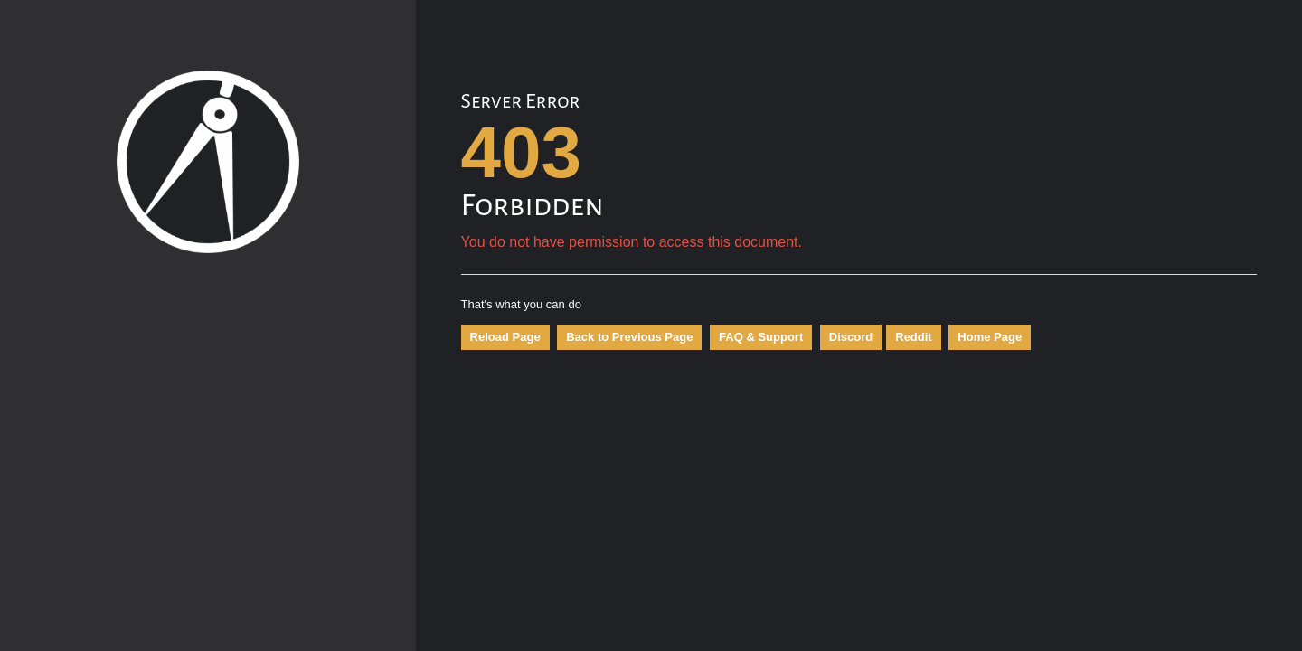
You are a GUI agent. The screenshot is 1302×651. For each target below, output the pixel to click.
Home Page (990, 337)
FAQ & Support (761, 337)
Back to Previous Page (629, 337)
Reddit (913, 337)
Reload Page (505, 337)
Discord (851, 337)
